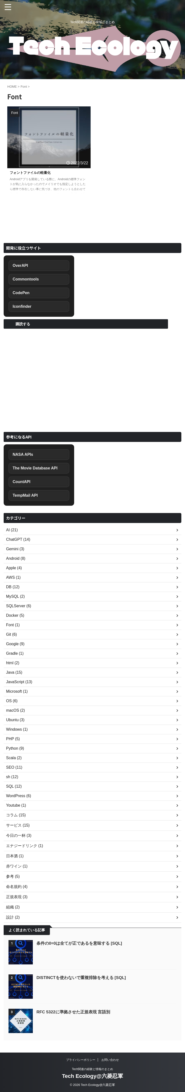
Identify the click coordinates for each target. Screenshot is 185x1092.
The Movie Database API (35, 468)
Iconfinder (22, 306)
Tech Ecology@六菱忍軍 (92, 1076)
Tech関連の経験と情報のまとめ (92, 1069)
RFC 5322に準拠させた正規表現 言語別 (75, 1011)
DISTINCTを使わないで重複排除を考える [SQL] (83, 977)
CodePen (21, 293)
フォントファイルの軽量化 (33, 173)
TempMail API (25, 495)
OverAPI (20, 265)
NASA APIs (23, 454)
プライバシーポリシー (80, 1060)
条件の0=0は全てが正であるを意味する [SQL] (81, 943)
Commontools (26, 279)
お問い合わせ (110, 1060)
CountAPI (21, 482)
